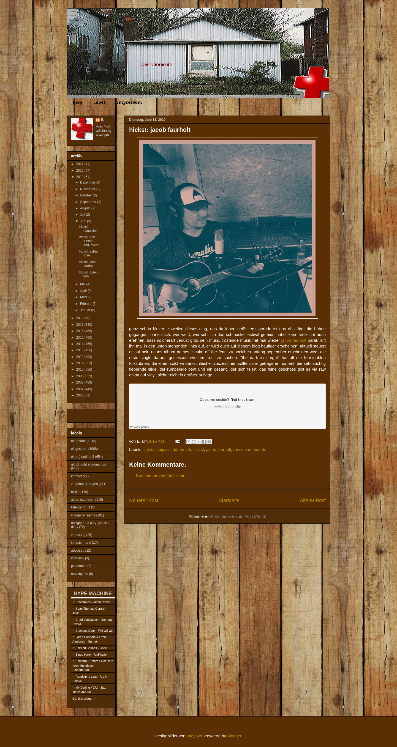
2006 (80, 395)
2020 (80, 171)
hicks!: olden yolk (88, 274)
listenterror (79, 507)
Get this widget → (84, 698)
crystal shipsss (157, 449)
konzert (76, 476)
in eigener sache (83, 515)
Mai (83, 284)
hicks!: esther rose (89, 253)
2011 (80, 363)
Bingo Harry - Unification (91, 654)
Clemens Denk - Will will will (94, 630)
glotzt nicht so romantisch (89, 464)
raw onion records (249, 449)
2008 (80, 382)
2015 (80, 338)
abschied (77, 550)
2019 (80, 177)
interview (77, 558)
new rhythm (79, 574)
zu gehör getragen (84, 484)
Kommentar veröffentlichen (160, 475)
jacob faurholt (293, 340)
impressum (129, 102)
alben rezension (82, 500)
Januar (85, 310)
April (84, 291)
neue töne (78, 441)
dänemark (182, 449)
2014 (80, 344)
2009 (80, 376)
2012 (80, 357)
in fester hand (81, 542)
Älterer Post (313, 500)
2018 (80, 318)
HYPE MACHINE (93, 593)
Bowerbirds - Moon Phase (92, 602)
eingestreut (79, 449)
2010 (80, 369)
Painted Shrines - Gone (91, 648)
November (88, 189)
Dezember (88, 182)
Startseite (229, 500)
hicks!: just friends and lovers (89, 241)
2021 (80, 164)
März (84, 297)
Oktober (86, 195)
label (99, 102)
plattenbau (78, 566)
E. (102, 120)
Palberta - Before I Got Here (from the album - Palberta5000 (92, 665)
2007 (80, 389)
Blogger (234, 736)
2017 (80, 325)
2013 (80, 350)
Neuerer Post (143, 500)
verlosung (78, 535)
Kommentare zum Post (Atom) (239, 516)
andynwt (194, 736)
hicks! (198, 449)
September (88, 202)
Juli (83, 215)
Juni (83, 221)
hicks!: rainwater (88, 228)
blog (77, 102)
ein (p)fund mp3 (82, 457)
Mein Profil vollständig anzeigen (103, 130)
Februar (86, 304)
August (85, 208)
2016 (80, 331)
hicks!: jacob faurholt (88, 264)
